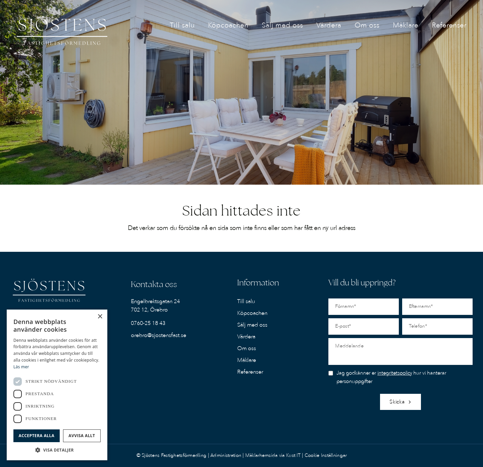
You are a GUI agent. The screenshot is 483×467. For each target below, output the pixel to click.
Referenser (250, 372)
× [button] (99, 316)
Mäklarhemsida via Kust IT (273, 455)
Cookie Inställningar (326, 455)
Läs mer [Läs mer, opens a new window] (21, 367)
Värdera (246, 336)
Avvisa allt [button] (81, 435)
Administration (226, 455)
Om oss (246, 348)
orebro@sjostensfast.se (158, 335)
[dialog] (57, 385)
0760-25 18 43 (148, 323)
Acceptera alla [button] (37, 435)
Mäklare (246, 360)
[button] (57, 450)
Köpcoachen (252, 313)
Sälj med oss (252, 325)
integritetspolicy (394, 373)
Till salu (246, 301)
